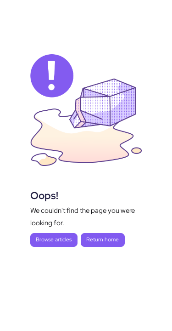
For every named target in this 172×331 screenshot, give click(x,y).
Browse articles (54, 239)
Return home (102, 239)
